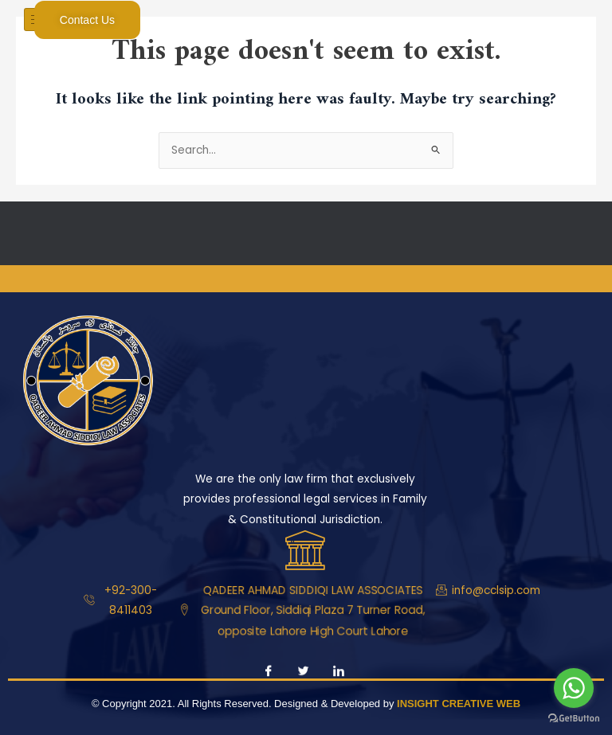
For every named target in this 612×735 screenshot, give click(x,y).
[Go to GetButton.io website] (573, 718)
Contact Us (87, 20)
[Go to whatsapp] (574, 688)
